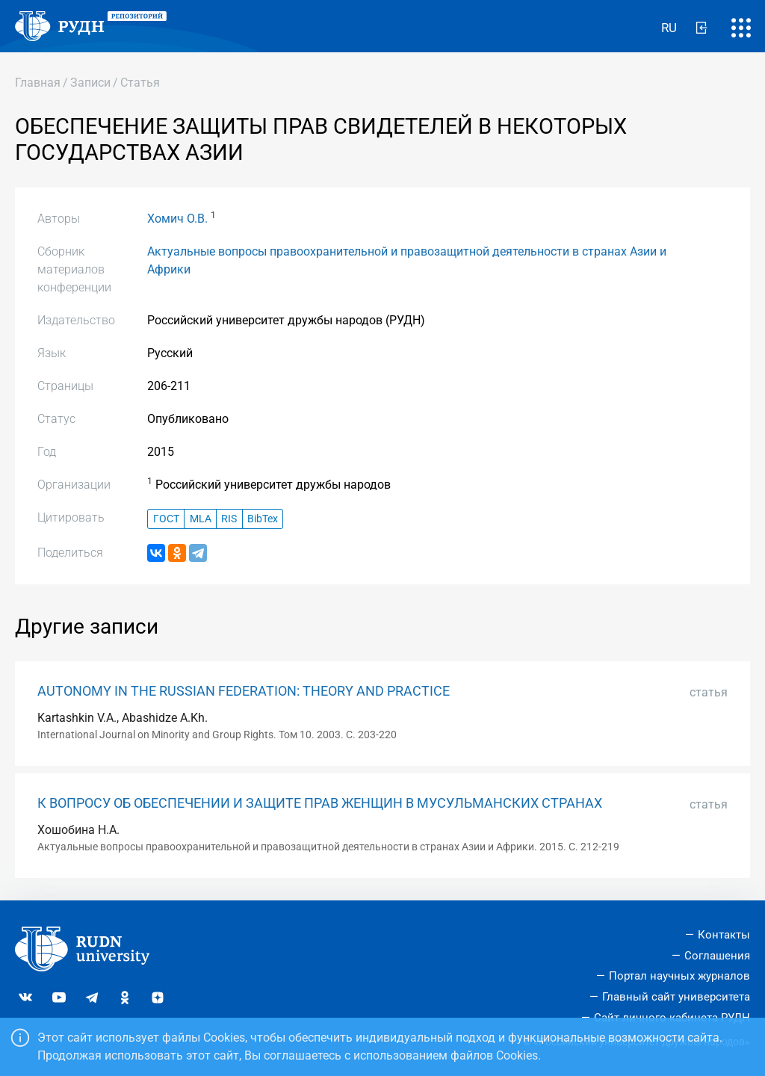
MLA (200, 519)
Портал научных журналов (679, 976)
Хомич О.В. (177, 218)
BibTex (262, 519)
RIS (229, 519)
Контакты (724, 935)
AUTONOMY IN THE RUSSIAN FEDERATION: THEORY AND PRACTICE (243, 691)
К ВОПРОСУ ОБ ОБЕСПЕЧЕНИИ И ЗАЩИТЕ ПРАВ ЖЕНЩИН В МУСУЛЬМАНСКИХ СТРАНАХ (319, 803)
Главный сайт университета (676, 997)
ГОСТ (166, 519)
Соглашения (717, 955)
